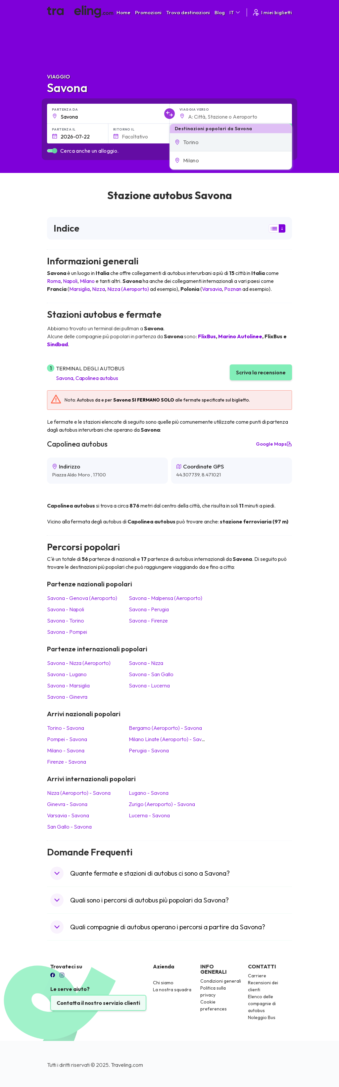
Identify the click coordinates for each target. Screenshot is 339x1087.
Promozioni (148, 12)
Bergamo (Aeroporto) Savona (165, 728)
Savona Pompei (67, 631)
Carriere (257, 976)
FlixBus (207, 336)
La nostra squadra (172, 990)
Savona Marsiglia (68, 685)
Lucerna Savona (149, 815)
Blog (220, 12)
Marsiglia (79, 289)
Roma (54, 281)
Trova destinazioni (188, 12)
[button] (231, 142)
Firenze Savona (66, 761)
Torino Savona (65, 728)
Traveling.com (127, 1064)
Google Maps (274, 444)
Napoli (70, 281)
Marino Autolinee (240, 336)
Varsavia (212, 289)
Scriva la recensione (261, 372)
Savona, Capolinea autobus (87, 378)
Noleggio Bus (261, 1017)
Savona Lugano (67, 674)
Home (123, 12)
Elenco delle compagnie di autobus (262, 1003)
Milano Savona (65, 750)
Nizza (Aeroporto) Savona (79, 792)
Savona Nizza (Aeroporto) (79, 663)
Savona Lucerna (149, 685)
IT (235, 12)
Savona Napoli (65, 609)
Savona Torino (65, 620)
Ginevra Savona (67, 804)
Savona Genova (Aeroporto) (82, 598)
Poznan (232, 289)
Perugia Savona (149, 750)
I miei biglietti (272, 12)
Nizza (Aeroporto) (128, 289)
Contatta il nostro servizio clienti (98, 1003)
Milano (87, 281)
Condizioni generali (220, 981)
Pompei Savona (67, 739)
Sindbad (57, 344)
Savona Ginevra (67, 696)
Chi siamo (163, 983)
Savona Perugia (149, 609)
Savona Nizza (146, 663)
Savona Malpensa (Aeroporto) (165, 598)
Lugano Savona (149, 792)
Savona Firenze (148, 620)
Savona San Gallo (151, 674)
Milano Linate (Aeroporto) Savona (170, 739)
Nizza (98, 289)
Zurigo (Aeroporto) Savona (162, 804)
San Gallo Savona (69, 826)
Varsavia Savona (68, 815)
